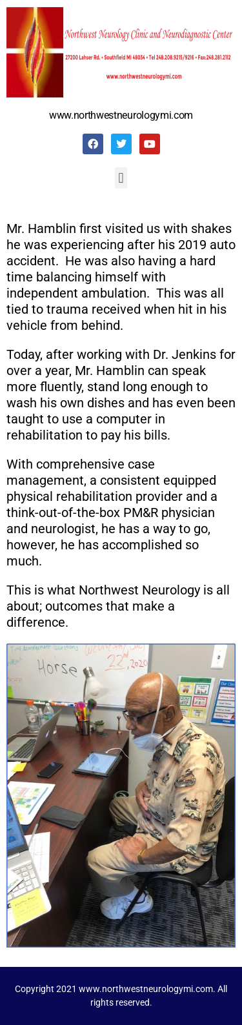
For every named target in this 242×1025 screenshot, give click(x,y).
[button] (121, 177)
